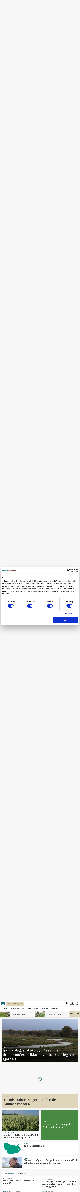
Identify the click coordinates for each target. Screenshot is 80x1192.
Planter (36, 1008)
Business (54, 1008)
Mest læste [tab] (8, 1173)
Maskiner (45, 1008)
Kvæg (24, 1008)
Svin (29, 1008)
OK (65, 620)
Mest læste (15, 1008)
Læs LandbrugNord (15, 1004)
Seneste (5, 1008)
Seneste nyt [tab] (22, 1173)
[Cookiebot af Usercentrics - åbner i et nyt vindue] (68, 570)
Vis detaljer (69, 613)
